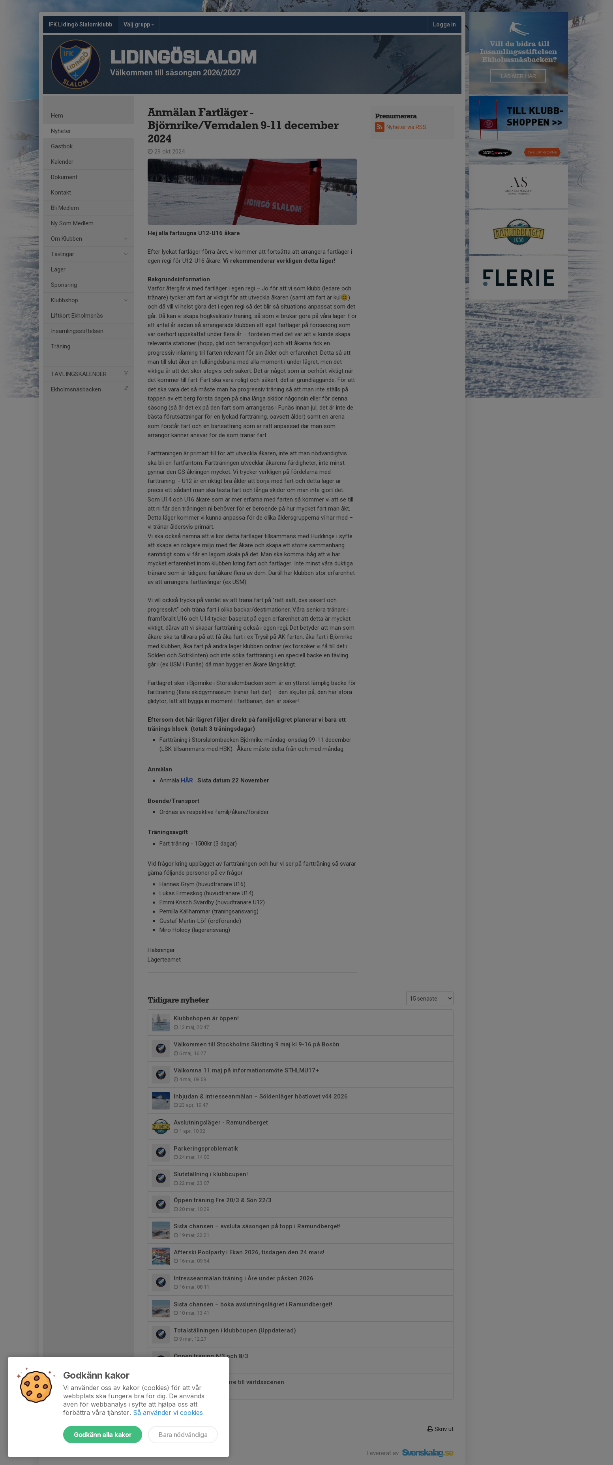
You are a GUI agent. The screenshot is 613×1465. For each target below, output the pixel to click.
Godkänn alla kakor (102, 1435)
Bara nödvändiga (183, 1435)
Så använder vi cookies (168, 1412)
